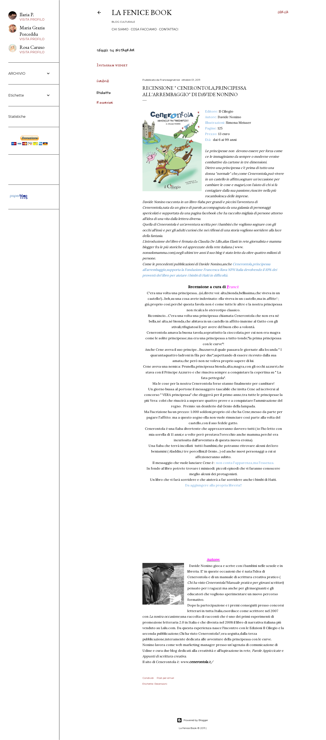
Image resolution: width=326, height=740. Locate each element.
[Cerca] (283, 12)
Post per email (165, 677)
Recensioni (105, 102)
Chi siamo (120, 29)
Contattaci (168, 29)
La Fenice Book (142, 12)
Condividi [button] (103, 81)
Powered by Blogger (192, 720)
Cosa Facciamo (144, 29)
